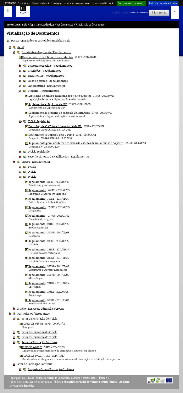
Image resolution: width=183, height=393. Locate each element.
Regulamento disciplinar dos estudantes (47, 57)
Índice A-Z (104, 378)
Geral (20, 47)
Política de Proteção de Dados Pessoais (97, 381)
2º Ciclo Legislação (39, 151)
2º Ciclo (32, 171)
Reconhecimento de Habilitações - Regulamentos (58, 156)
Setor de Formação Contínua (39, 342)
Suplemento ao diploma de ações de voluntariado (59, 113)
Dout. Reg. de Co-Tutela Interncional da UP (55, 126)
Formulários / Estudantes (33, 313)
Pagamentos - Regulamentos (46, 75)
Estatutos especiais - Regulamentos (50, 65)
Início (24, 24)
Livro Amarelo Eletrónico (22, 385)
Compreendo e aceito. (131, 3)
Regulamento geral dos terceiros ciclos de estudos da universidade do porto (75, 143)
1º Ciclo (32, 166)
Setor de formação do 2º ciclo (39, 332)
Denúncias (124, 381)
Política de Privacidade (65, 381)
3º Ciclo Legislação (39, 121)
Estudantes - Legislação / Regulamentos (46, 52)
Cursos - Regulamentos (36, 162)
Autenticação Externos (139, 12)
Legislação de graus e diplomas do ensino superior (59, 96)
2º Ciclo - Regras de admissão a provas (40, 308)
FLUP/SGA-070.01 (32, 356)
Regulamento (36, 182)
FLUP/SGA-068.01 (32, 347)
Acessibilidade (89, 378)
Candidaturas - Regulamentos (46, 86)
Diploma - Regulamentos (43, 91)
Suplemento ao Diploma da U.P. (47, 104)
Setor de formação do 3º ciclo (39, 337)
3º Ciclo (32, 176)
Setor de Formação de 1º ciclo (39, 318)
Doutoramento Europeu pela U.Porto (51, 135)
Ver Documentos (65, 24)
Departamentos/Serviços (41, 24)
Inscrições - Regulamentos (44, 70)
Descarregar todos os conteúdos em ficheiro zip (40, 40)
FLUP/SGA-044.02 (32, 323)
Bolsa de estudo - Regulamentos (48, 81)
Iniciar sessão (159, 12)
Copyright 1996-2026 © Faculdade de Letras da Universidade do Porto (45, 378)
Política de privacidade (163, 3)
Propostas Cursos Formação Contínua (51, 369)
